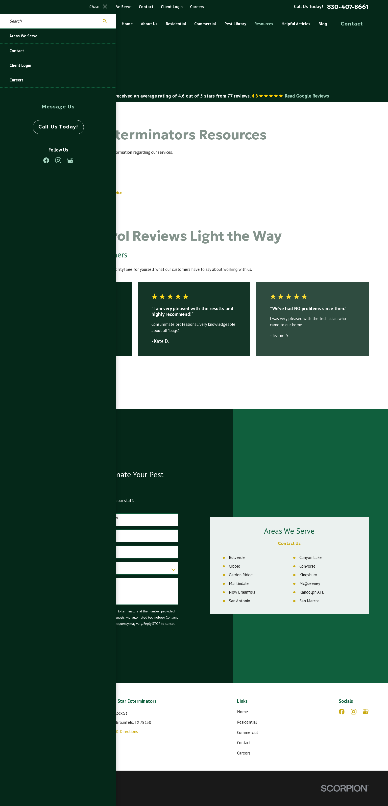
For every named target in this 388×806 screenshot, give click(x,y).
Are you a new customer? (35, 566)
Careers (197, 6)
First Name (24, 517)
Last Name (104, 517)
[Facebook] (341, 711)
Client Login (172, 6)
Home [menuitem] (127, 23)
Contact (146, 6)
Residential (247, 722)
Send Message (39, 647)
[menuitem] (25, 796)
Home (242, 711)
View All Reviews (48, 373)
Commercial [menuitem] (205, 23)
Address (22, 550)
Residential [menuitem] (176, 23)
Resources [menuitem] (263, 23)
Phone (20, 533)
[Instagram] (353, 711)
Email (101, 533)
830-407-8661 (348, 7)
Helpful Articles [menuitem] (296, 23)
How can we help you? (33, 581)
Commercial (247, 732)
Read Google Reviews (307, 96)
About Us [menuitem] (149, 23)
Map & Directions (122, 731)
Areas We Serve (117, 6)
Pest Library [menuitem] (235, 23)
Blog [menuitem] (322, 23)
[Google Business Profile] (365, 711)
